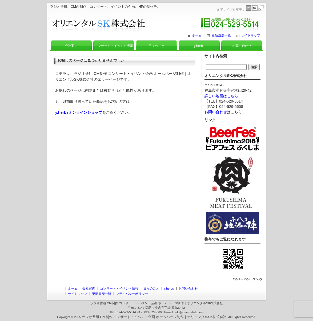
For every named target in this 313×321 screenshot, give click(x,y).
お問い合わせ (241, 46)
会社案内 (71, 46)
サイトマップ (250, 35)
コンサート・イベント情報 (114, 46)
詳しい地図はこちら (221, 96)
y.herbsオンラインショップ (78, 112)
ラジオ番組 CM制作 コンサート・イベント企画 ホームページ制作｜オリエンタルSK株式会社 (154, 317)
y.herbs (199, 46)
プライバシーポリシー (132, 293)
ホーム (197, 35)
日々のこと (156, 46)
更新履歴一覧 (221, 35)
